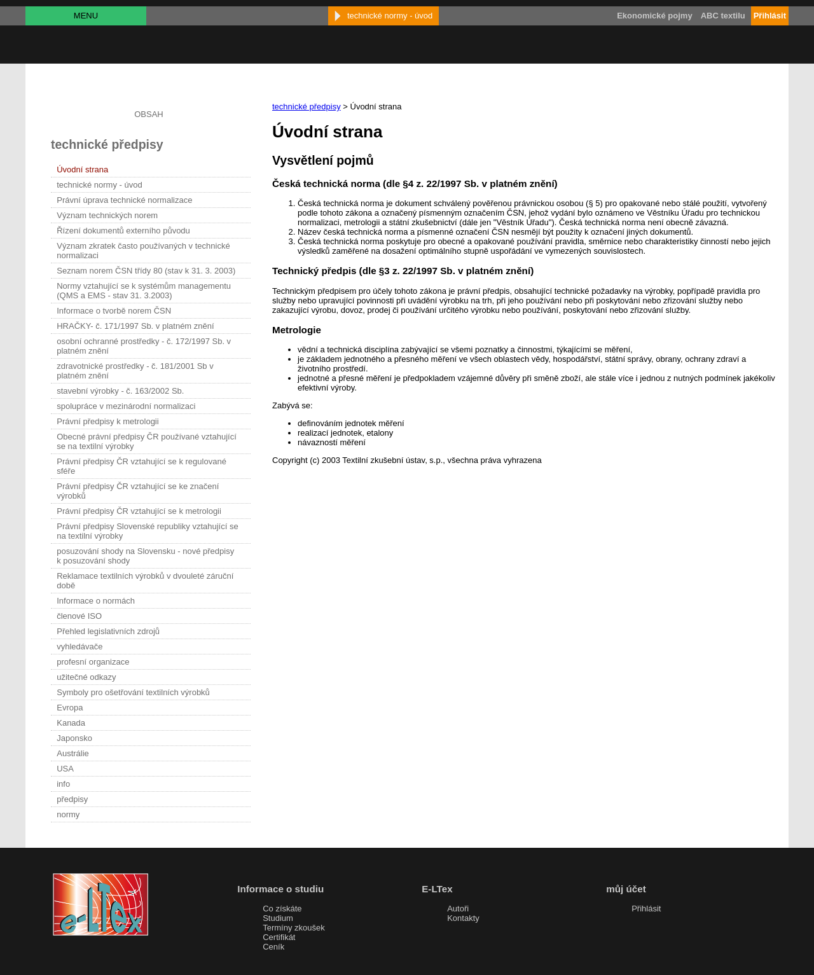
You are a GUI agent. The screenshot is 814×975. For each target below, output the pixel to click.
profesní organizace (93, 662)
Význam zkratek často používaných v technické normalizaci (143, 250)
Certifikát (279, 937)
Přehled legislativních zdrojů (108, 631)
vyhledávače (79, 646)
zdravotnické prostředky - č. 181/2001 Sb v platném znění (135, 370)
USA (65, 768)
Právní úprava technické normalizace (124, 200)
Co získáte (282, 908)
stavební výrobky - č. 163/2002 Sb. (120, 391)
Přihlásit (646, 908)
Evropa (70, 707)
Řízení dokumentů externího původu (123, 230)
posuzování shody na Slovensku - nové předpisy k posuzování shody (145, 555)
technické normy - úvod (99, 185)
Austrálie (73, 753)
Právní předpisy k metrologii (107, 421)
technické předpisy (306, 106)
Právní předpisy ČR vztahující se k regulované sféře (141, 466)
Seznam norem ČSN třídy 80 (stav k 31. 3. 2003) (146, 270)
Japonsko (74, 738)
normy (68, 814)
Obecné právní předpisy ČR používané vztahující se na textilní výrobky (147, 441)
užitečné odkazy (86, 677)
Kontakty (463, 918)
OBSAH (148, 114)
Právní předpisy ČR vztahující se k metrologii (139, 511)
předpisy (72, 799)
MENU (86, 15)
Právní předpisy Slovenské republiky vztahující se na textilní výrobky (147, 531)
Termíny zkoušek (294, 927)
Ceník (273, 946)
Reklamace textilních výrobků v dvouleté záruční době (145, 580)
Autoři (458, 908)
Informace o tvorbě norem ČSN (114, 310)
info (63, 784)
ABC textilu (723, 15)
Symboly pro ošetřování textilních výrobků (133, 692)
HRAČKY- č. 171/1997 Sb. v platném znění (135, 326)
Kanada (71, 723)
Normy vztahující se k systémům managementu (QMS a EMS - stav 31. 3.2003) (144, 290)
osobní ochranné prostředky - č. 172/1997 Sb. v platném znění (144, 346)
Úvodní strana (82, 169)
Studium (278, 918)
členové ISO (79, 616)
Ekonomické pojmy (654, 15)
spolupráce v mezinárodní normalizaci (126, 406)
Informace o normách (96, 600)
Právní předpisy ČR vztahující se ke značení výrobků (138, 491)
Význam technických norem (107, 215)
